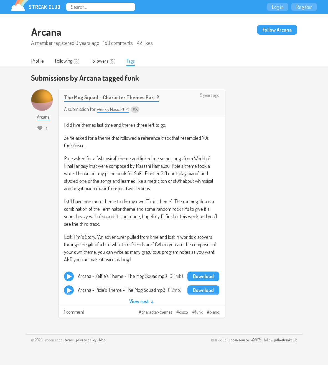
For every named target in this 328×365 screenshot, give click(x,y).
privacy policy (86, 340)
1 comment (74, 312)
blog (102, 340)
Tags (136, 61)
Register (304, 7)
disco (183, 312)
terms (69, 340)
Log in (277, 7)
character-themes (156, 312)
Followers (103, 61)
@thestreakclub (285, 340)
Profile (38, 61)
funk (199, 312)
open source (239, 340)
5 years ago (209, 95)
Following (65, 61)
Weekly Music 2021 (114, 110)
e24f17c (256, 340)
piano (214, 312)
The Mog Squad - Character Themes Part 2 (116, 97)
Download (203, 277)
